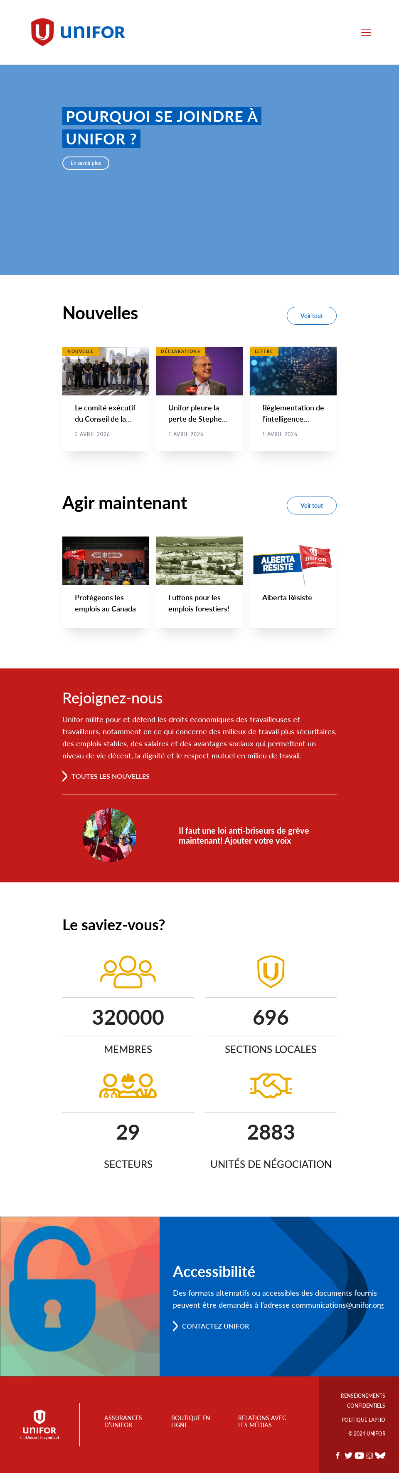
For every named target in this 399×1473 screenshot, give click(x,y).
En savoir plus (86, 163)
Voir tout (311, 315)
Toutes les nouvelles (110, 776)
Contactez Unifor (215, 1326)
